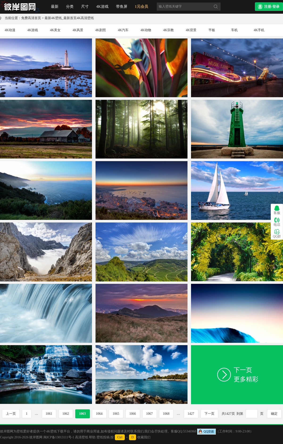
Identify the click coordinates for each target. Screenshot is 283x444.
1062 (65, 413)
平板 (211, 30)
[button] (269, 6)
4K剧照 (100, 30)
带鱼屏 (121, 6)
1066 (132, 413)
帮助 (92, 437)
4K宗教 (168, 30)
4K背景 (191, 30)
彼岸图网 (35, 437)
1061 (49, 413)
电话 (277, 221)
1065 (116, 413)
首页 (20, 7)
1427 (191, 413)
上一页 (11, 413)
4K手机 (259, 30)
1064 (99, 413)
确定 (274, 413)
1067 (149, 413)
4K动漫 (10, 30)
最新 (54, 6)
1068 (166, 413)
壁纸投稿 (103, 437)
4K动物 (146, 30)
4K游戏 (102, 6)
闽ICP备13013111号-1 (58, 437)
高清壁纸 (81, 437)
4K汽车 (123, 30)
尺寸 (85, 6)
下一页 (209, 413)
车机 (234, 30)
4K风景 (78, 30)
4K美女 (55, 30)
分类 (70, 6)
